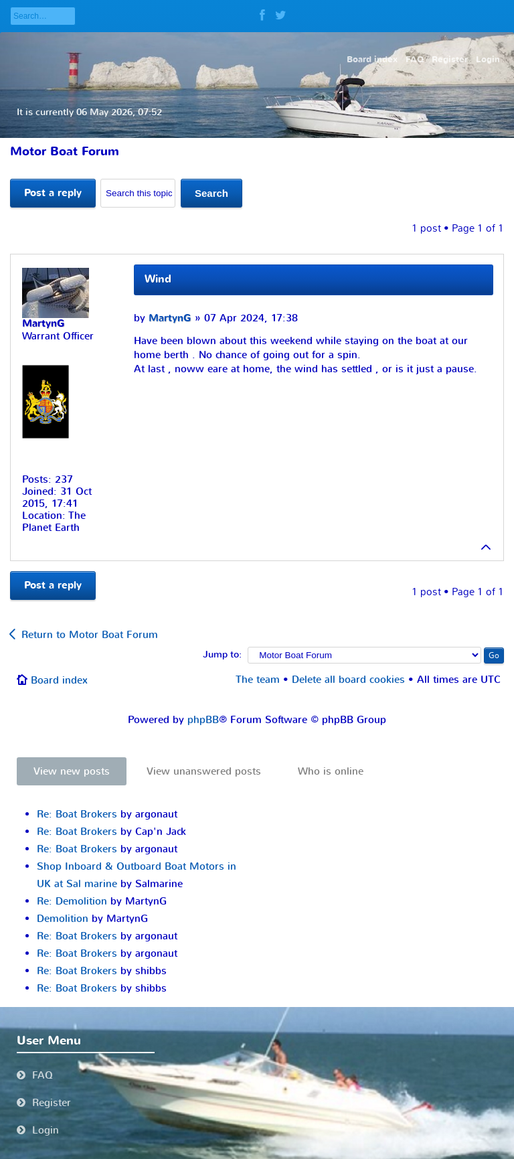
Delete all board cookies (348, 679)
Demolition (62, 918)
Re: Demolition (72, 901)
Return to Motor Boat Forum (89, 634)
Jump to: (222, 655)
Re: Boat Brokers (77, 814)
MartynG (170, 318)
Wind (158, 279)
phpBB (203, 719)
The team (258, 679)
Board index (59, 680)
